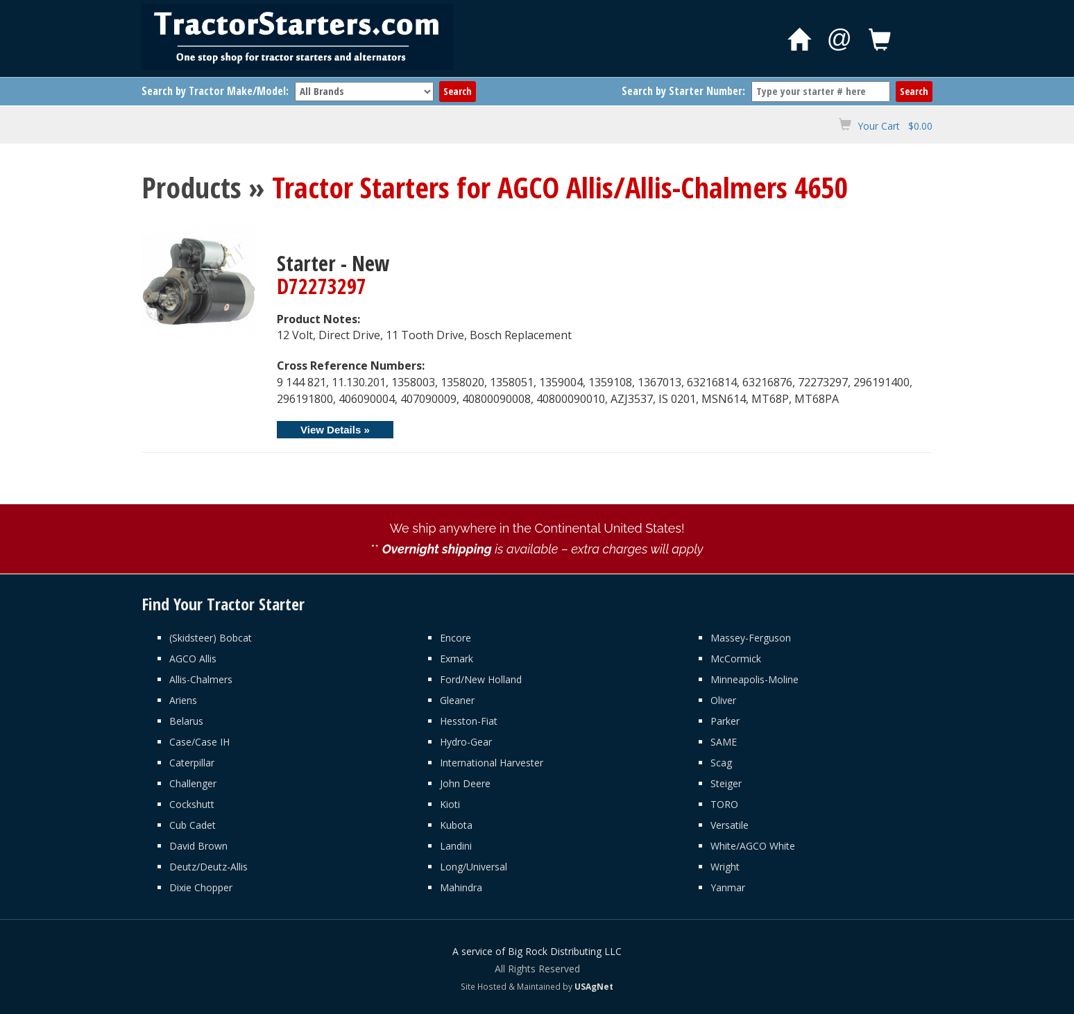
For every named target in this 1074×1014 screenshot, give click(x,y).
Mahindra (461, 887)
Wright (725, 866)
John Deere (465, 783)
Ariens (183, 700)
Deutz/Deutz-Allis (208, 866)
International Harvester (491, 762)
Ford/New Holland (481, 679)
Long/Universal (473, 866)
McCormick (735, 658)
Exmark (456, 658)
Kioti (450, 804)
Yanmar (727, 887)
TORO (724, 804)
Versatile (729, 825)
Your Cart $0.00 (895, 125)
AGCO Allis (192, 658)
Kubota (456, 825)
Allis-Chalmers (200, 679)
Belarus (186, 721)
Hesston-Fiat (468, 721)
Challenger (192, 783)
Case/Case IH (199, 741)
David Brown (198, 845)
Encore (455, 637)
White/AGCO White (752, 845)
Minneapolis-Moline (754, 679)
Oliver (723, 700)
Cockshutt (191, 804)
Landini (456, 845)
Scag (721, 762)
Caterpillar (191, 762)
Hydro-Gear (466, 741)
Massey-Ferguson (750, 637)
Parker (725, 721)
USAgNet (593, 986)
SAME (723, 741)
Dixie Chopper (200, 887)
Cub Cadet (192, 825)
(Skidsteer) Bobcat (210, 637)
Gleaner (457, 700)
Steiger (726, 783)
